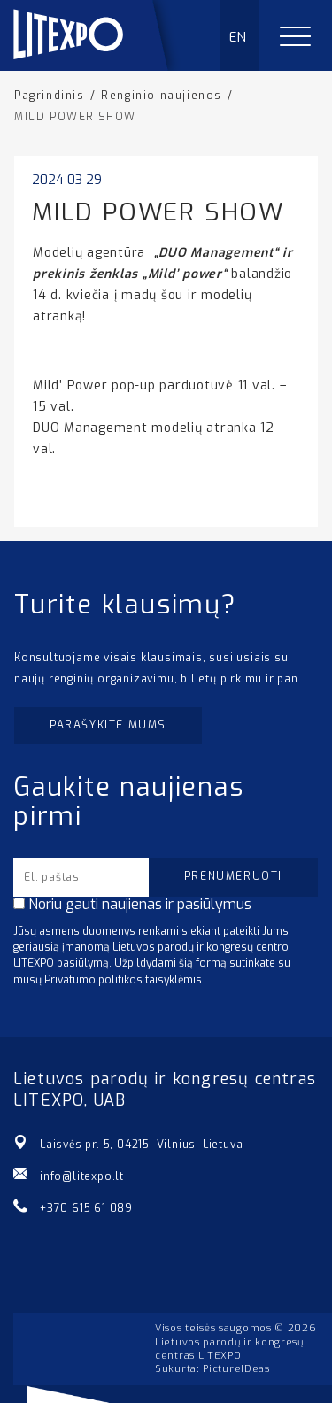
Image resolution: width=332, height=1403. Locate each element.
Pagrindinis (49, 96)
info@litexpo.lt (82, 1176)
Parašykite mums (108, 725)
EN (238, 37)
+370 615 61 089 (86, 1208)
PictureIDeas (236, 1369)
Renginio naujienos (161, 96)
